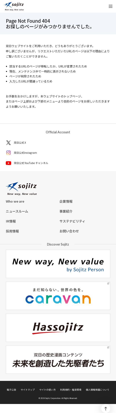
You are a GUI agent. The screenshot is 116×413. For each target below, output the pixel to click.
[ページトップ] (105, 408)
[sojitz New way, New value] (14, 6)
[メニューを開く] (110, 6)
